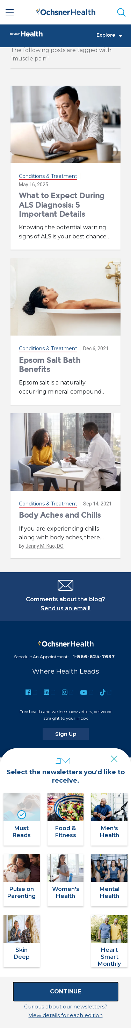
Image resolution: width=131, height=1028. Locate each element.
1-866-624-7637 (94, 656)
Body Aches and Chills (60, 515)
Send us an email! (65, 608)
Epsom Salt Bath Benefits (49, 364)
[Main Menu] (10, 12)
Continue (65, 991)
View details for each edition (66, 1015)
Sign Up (72, 733)
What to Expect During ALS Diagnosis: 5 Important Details (62, 205)
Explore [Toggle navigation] (109, 35)
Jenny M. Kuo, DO (45, 546)
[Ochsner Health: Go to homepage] (65, 11)
